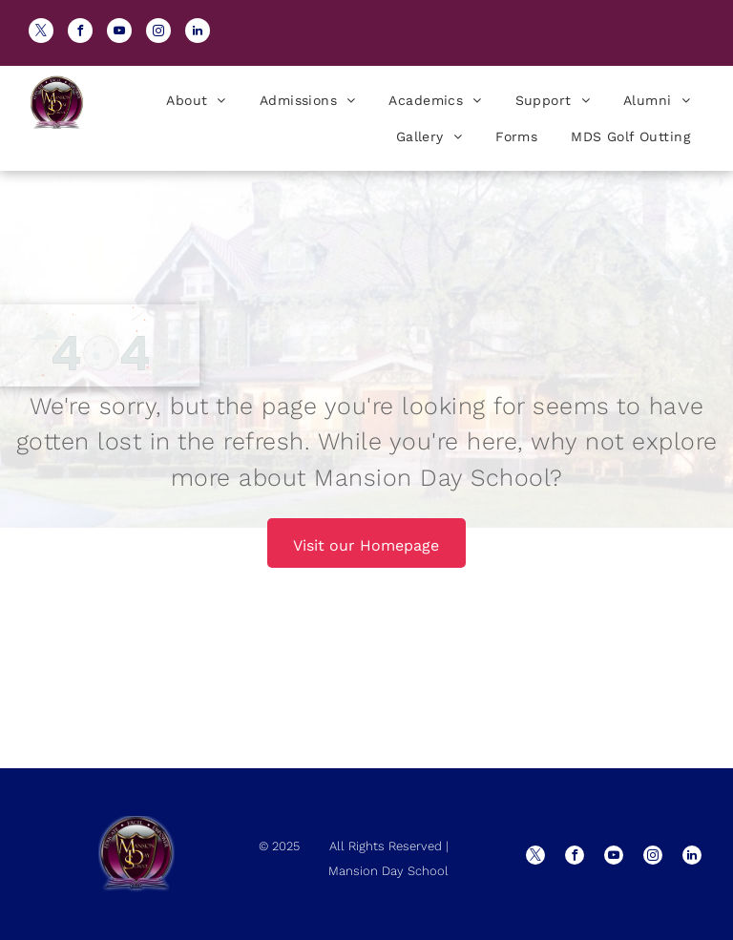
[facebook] (80, 33)
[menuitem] (194, 100)
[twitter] (41, 33)
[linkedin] (197, 33)
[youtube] (119, 33)
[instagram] (158, 33)
